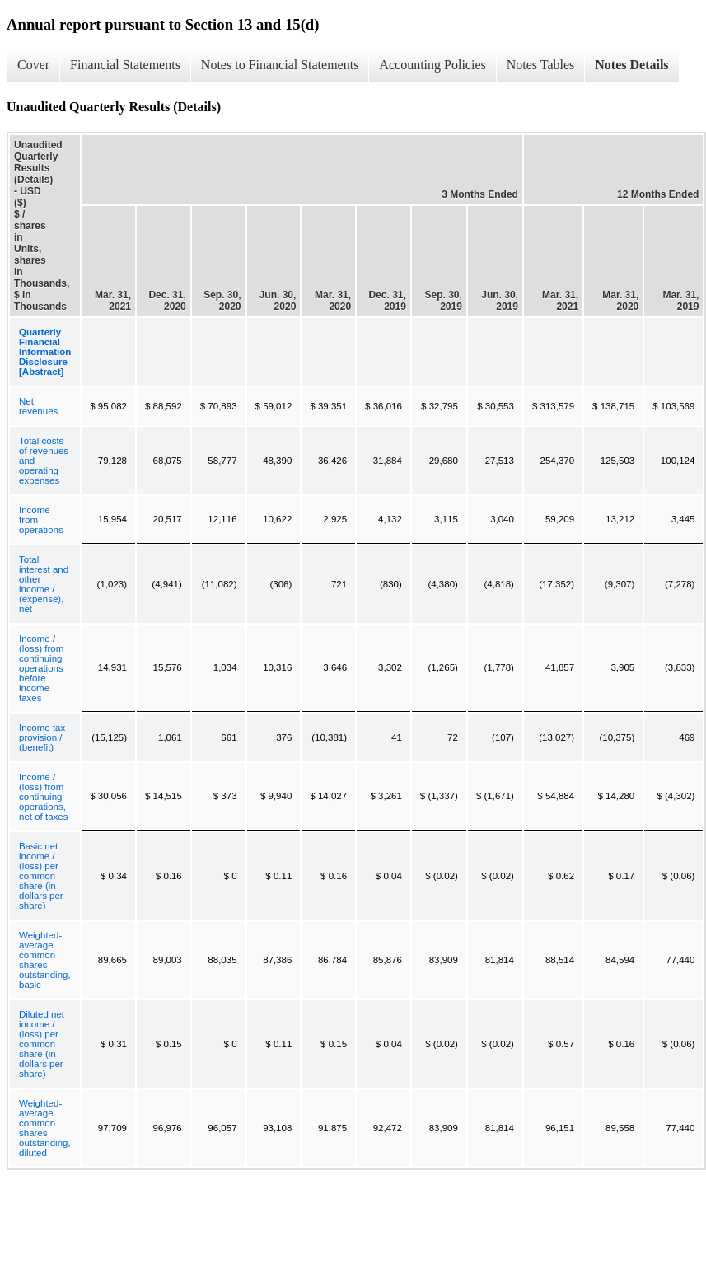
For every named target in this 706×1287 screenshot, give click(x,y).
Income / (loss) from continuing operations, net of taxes (43, 796)
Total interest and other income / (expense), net (43, 584)
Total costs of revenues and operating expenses (43, 460)
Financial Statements (125, 65)
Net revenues (38, 406)
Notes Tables (541, 65)
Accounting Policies (432, 65)
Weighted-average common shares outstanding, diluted (45, 1128)
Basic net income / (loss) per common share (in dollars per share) (41, 875)
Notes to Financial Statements (280, 65)
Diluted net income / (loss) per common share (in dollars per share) (41, 1044)
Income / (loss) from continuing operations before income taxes (41, 668)
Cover (33, 65)
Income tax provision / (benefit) (42, 737)
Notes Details (631, 65)
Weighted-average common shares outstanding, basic (45, 960)
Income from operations (41, 520)
